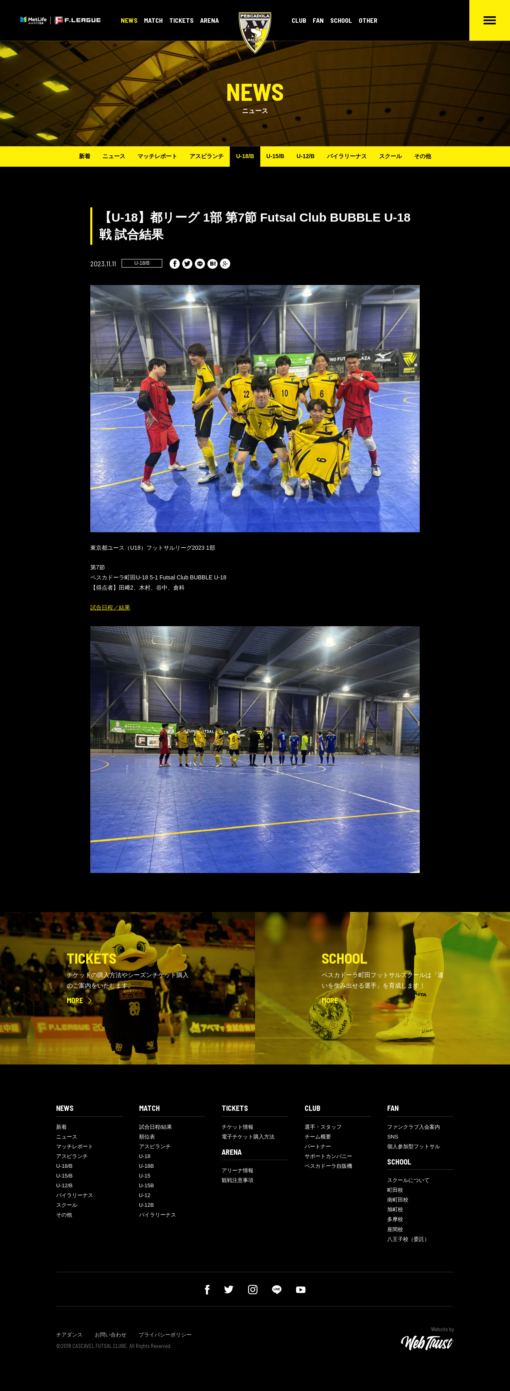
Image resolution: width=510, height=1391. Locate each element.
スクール (390, 156)
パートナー (318, 1146)
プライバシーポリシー (165, 1335)
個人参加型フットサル (413, 1146)
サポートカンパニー (328, 1156)
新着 (84, 156)
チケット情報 (237, 1127)
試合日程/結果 (155, 1127)
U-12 (144, 1195)
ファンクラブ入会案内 (413, 1127)
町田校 (395, 1190)
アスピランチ (207, 156)
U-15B (146, 1185)
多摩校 (395, 1219)
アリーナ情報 (237, 1170)
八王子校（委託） (408, 1239)
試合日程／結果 (110, 607)
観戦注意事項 (237, 1180)
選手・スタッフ (323, 1127)
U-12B (146, 1205)
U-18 (144, 1156)
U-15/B (275, 156)
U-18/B (245, 156)
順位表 (147, 1137)
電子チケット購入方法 (248, 1137)
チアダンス (69, 1335)
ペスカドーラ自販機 (328, 1166)
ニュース (113, 156)
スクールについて (408, 1180)
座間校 (395, 1229)
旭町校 (395, 1209)
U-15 (144, 1176)
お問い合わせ (110, 1335)
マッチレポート (157, 156)
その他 (422, 156)
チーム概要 (318, 1137)
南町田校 (397, 1200)
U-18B (146, 1166)
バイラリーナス (347, 156)
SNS (392, 1137)
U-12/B (305, 156)
